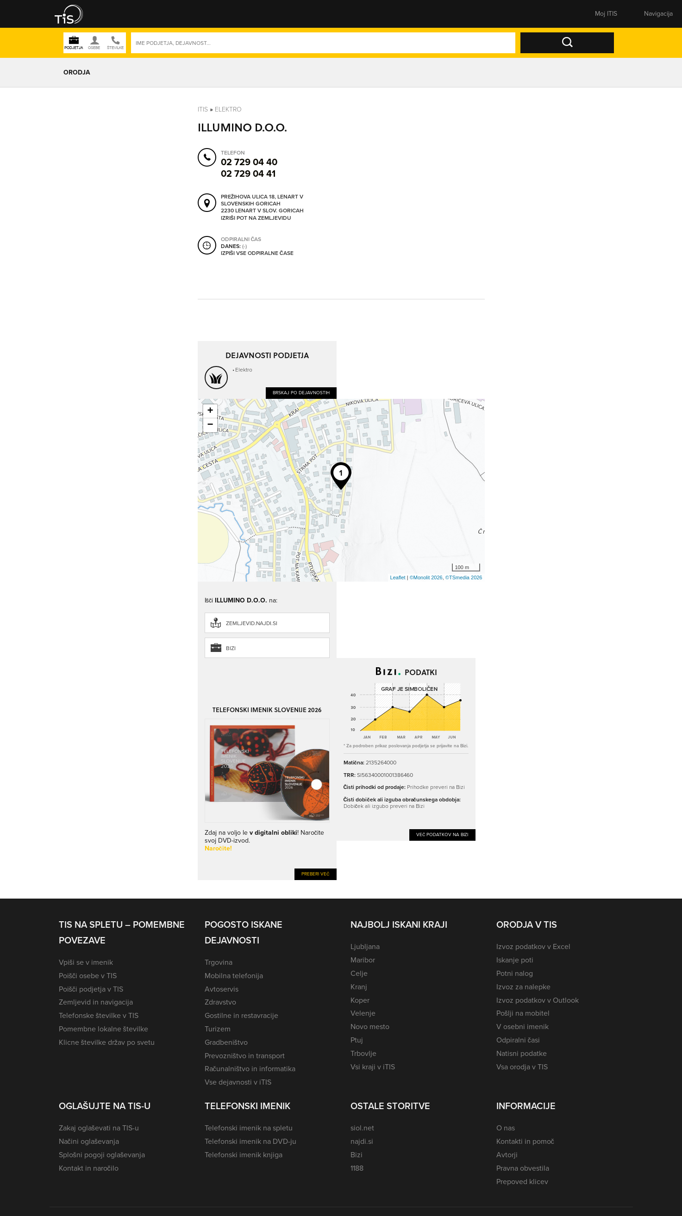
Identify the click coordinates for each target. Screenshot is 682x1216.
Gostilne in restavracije (241, 1015)
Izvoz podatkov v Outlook (537, 1000)
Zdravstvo (220, 1002)
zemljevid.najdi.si (251, 623)
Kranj (358, 986)
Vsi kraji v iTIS (372, 1066)
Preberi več (315, 873)
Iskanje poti (514, 960)
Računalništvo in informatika (250, 1068)
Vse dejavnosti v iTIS (238, 1082)
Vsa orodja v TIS (522, 1066)
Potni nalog (514, 973)
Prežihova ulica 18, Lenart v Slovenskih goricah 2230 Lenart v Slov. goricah (262, 204)
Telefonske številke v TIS (98, 1015)
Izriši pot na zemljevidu (256, 218)
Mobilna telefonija (234, 975)
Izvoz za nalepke (523, 986)
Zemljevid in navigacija (96, 1002)
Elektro (228, 109)
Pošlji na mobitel (523, 1013)
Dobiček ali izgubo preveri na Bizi (384, 806)
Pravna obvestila (522, 1168)
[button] (75, 14)
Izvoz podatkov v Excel (533, 946)
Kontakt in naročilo (89, 1168)
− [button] (210, 425)
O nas (505, 1128)
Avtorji (507, 1154)
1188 (356, 1168)
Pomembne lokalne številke (103, 1029)
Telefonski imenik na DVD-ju (250, 1141)
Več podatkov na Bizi (442, 834)
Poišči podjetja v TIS (91, 989)
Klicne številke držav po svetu (107, 1042)
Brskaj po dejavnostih (301, 392)
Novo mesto (369, 1026)
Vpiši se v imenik (86, 962)
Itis (203, 109)
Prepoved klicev (522, 1181)
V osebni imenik (522, 1026)
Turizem (218, 1029)
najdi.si (361, 1141)
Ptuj (356, 1040)
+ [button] (210, 411)
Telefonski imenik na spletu (249, 1128)
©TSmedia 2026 (463, 577)
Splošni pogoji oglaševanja (102, 1154)
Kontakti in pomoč (525, 1141)
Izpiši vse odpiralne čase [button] (257, 253)
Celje (359, 973)
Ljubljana (365, 946)
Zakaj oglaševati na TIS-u (99, 1128)
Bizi (231, 648)
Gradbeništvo (226, 1042)
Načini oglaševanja (89, 1141)
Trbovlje (363, 1053)
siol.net (362, 1128)
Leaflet (398, 577)
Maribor (362, 960)
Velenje (362, 1013)
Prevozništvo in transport (245, 1055)
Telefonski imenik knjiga (243, 1154)
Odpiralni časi (518, 1040)
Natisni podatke (521, 1053)
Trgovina (218, 962)
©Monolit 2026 (426, 577)
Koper (359, 1000)
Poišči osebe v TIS (88, 975)
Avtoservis (221, 989)
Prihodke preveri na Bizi (436, 787)
